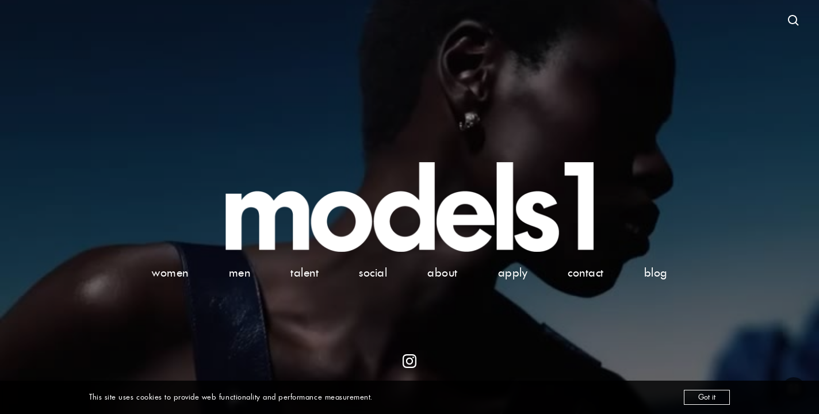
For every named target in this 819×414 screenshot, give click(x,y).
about (442, 272)
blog (655, 272)
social (373, 272)
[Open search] (794, 21)
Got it (706, 397)
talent (304, 272)
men (240, 272)
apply (513, 272)
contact (586, 272)
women (170, 272)
